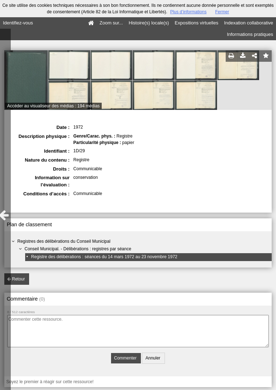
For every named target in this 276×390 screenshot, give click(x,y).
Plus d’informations (188, 11)
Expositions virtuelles (196, 22)
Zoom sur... (111, 22)
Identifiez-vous (18, 22)
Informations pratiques (250, 34)
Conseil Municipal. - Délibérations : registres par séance (77, 248)
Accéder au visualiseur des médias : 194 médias (53, 105)
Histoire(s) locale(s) (149, 22)
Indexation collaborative (248, 22)
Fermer (222, 11)
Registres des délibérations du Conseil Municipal (63, 241)
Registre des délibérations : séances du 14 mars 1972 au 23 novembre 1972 (104, 256)
